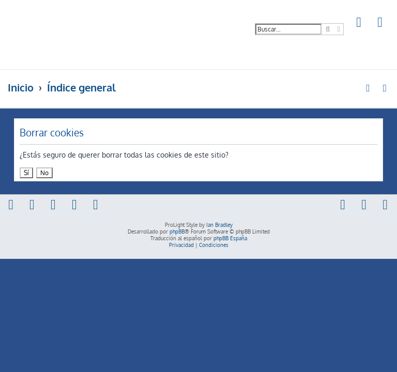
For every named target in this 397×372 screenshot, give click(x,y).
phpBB (177, 231)
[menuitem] (359, 24)
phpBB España (230, 238)
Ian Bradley (219, 225)
